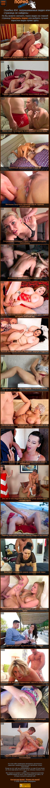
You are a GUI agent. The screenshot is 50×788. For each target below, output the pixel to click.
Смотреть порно (19, 18)
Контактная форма (17, 779)
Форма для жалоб (33, 779)
